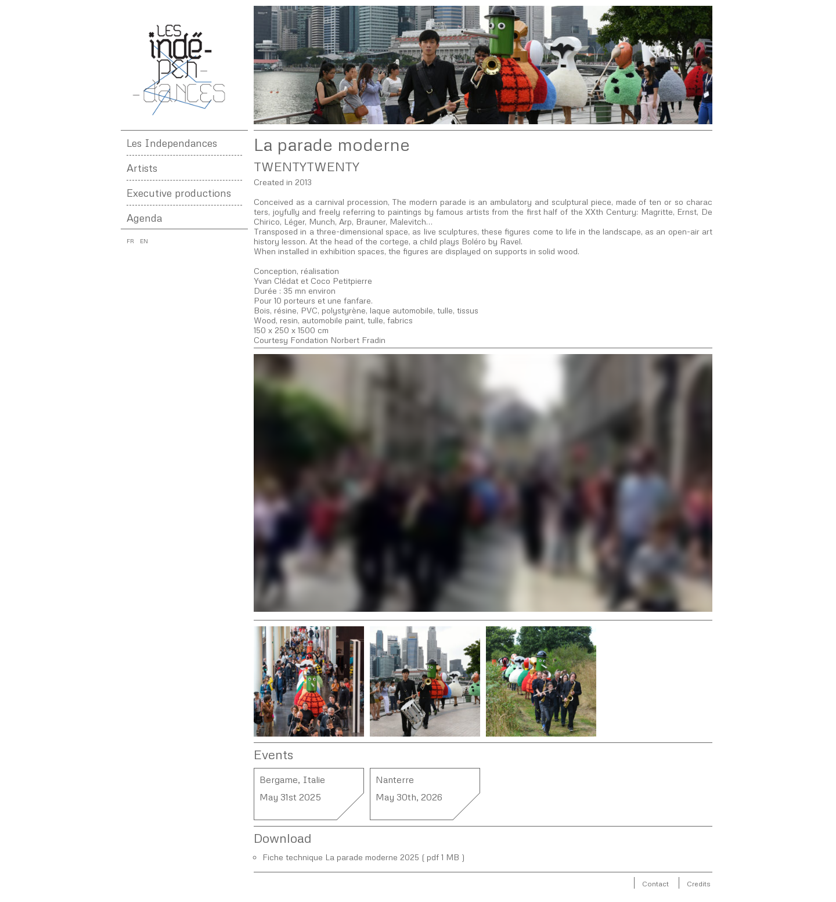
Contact (655, 883)
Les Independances (172, 142)
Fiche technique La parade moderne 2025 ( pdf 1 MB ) (363, 857)
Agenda (144, 217)
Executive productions (179, 192)
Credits (699, 883)
